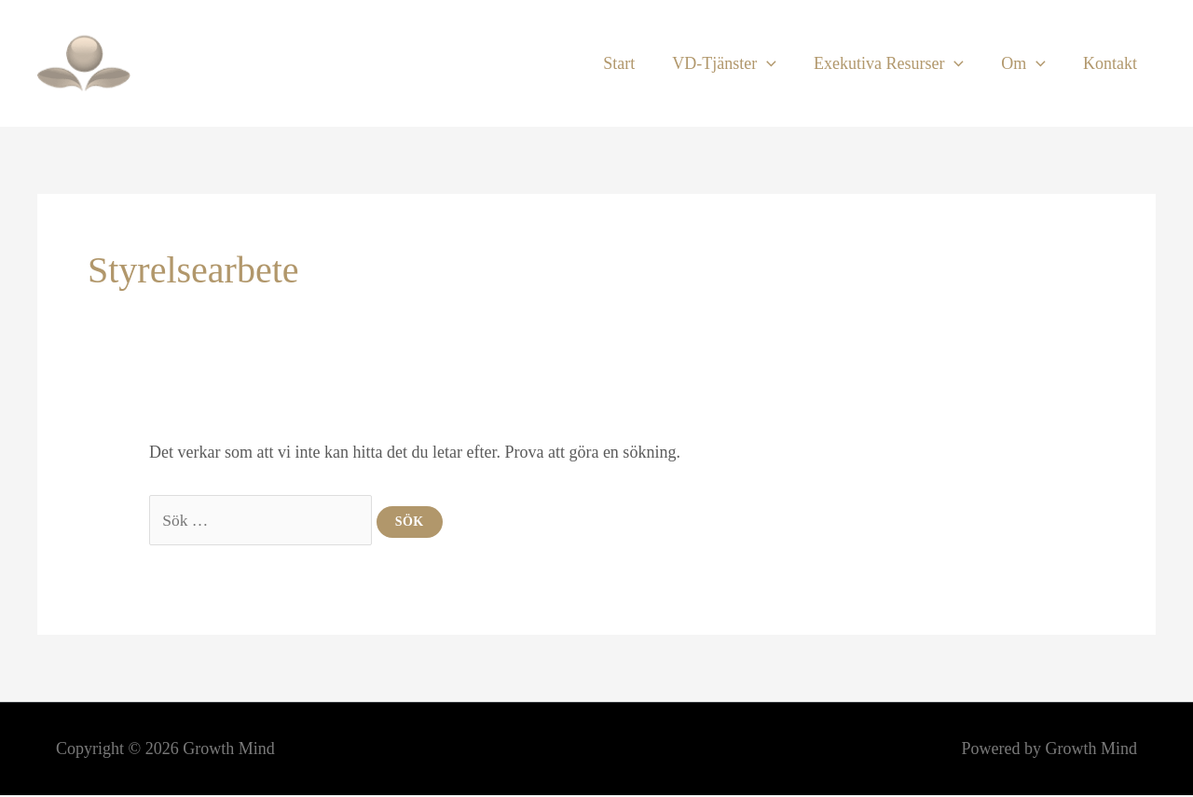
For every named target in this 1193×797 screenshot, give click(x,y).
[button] (779, 63)
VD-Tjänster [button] (737, 63)
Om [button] (1029, 63)
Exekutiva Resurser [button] (898, 63)
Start (635, 63)
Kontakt (1112, 63)
